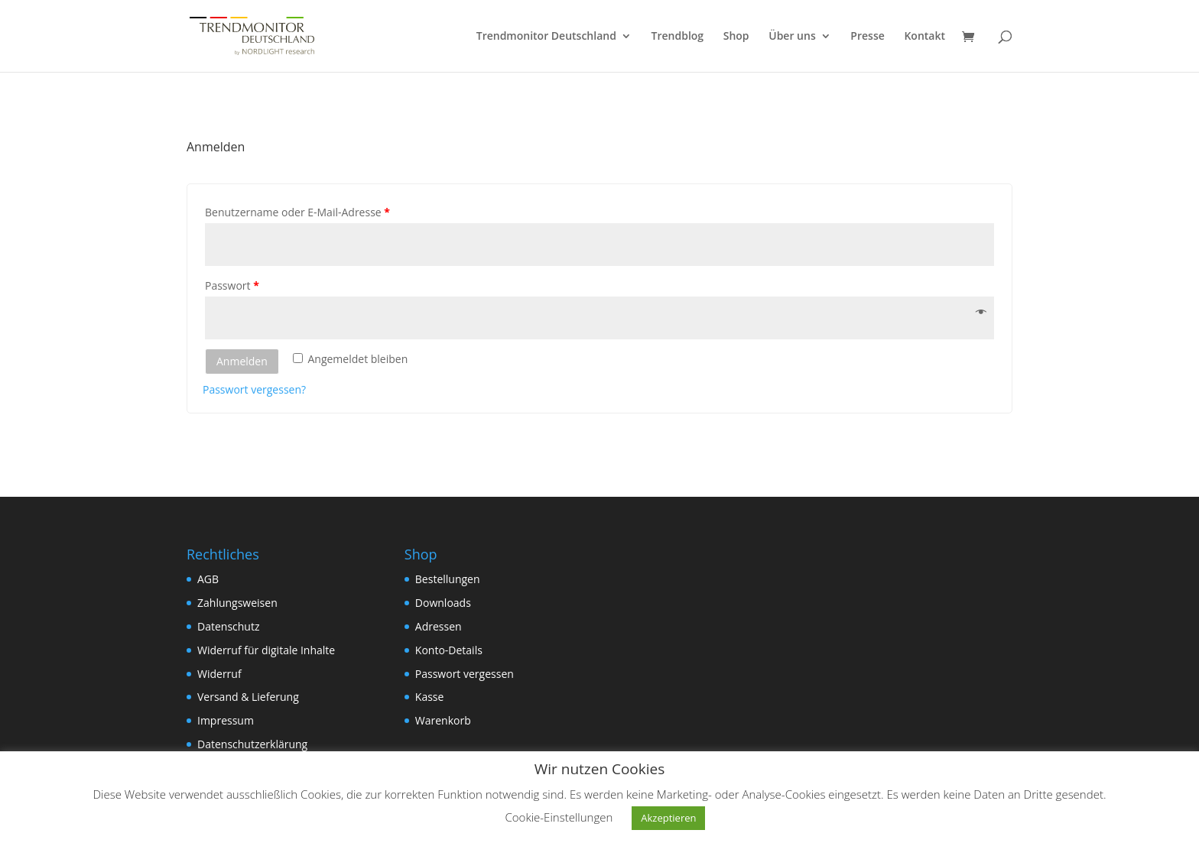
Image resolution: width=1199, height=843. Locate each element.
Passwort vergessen (464, 673)
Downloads (443, 602)
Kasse (429, 696)
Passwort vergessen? (254, 389)
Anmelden (242, 361)
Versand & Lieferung (248, 696)
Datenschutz (228, 626)
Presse (867, 37)
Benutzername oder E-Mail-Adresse (297, 212)
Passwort (232, 285)
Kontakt (924, 37)
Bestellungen (447, 579)
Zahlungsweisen (237, 602)
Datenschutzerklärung (252, 744)
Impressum (225, 720)
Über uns (791, 37)
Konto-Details (449, 650)
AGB (208, 579)
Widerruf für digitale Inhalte (266, 650)
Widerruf (219, 673)
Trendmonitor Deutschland (546, 37)
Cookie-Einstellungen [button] (559, 817)
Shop (736, 37)
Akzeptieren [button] (668, 818)
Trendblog (677, 37)
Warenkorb (443, 720)
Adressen (438, 626)
